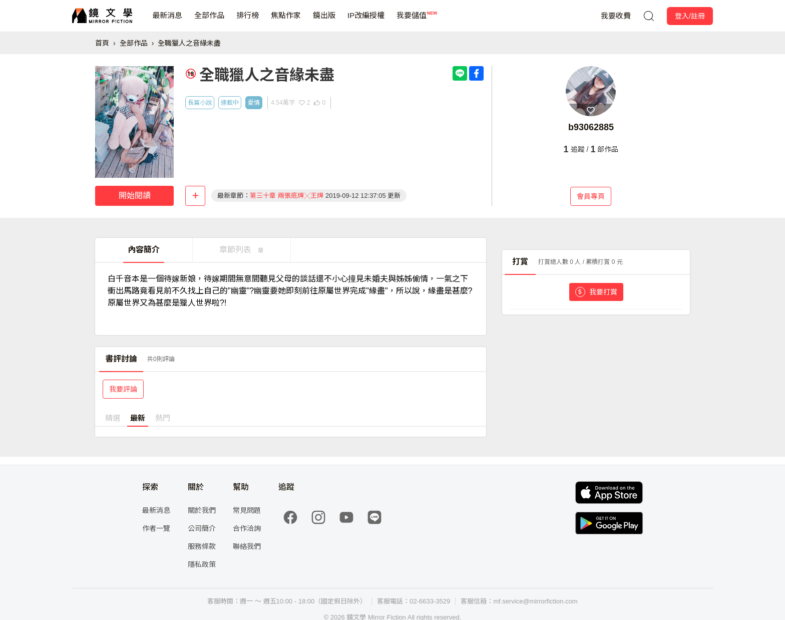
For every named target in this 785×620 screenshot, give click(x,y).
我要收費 (616, 16)
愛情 (254, 102)
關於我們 (202, 510)
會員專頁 (591, 196)
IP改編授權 (365, 21)
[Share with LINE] (460, 73)
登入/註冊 (690, 16)
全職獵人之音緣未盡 (189, 43)
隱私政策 (202, 564)
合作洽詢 (247, 528)
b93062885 (591, 127)
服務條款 (202, 546)
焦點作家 (286, 21)
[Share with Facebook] (476, 73)
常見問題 (247, 510)
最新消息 (167, 21)
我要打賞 (596, 292)
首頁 (102, 43)
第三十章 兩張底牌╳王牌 (286, 195)
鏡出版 (324, 21)
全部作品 (209, 21)
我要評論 (123, 389)
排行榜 (247, 21)
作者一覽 (156, 528)
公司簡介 (202, 528)
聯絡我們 (247, 546)
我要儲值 (412, 21)
